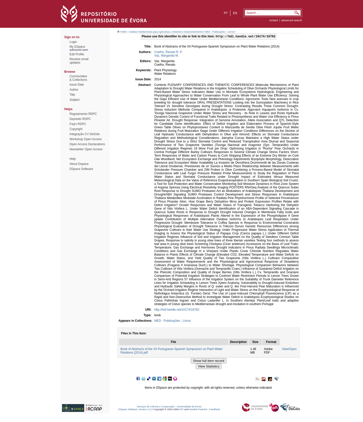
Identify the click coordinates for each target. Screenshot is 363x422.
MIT (181, 409)
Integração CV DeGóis (85, 134)
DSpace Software (81, 169)
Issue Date (77, 84)
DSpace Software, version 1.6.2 (135, 409)
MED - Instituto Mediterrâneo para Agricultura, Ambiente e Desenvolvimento (162, 31)
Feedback (214, 409)
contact (273, 20)
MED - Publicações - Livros (219, 31)
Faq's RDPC (78, 124)
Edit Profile (77, 54)
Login (73, 42)
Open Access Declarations (87, 144)
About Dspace (79, 164)
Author (74, 89)
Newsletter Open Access (86, 149)
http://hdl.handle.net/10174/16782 (176, 310)
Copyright (76, 129)
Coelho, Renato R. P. (168, 52)
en (235, 13)
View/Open (289, 349)
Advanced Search (291, 20)
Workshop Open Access (86, 139)
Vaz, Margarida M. (166, 56)
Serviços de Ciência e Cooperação (156, 407)
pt (226, 13)
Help (73, 159)
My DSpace (77, 46)
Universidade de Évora (189, 407)
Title (72, 94)
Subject (75, 100)
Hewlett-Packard (198, 409)
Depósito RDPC (80, 119)
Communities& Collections (78, 78)
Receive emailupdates (79, 60)
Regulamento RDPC (83, 114)
